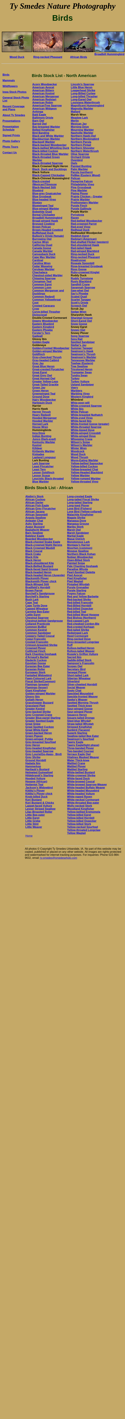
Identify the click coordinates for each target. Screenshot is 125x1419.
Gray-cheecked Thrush (46, 357)
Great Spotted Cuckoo (39, 727)
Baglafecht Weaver (37, 529)
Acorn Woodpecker (44, 84)
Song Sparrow (80, 336)
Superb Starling (77, 733)
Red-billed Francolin (80, 602)
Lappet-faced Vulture (38, 805)
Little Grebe (32, 821)
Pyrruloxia (77, 214)
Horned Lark (40, 424)
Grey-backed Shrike (38, 711)
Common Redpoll (43, 296)
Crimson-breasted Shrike (41, 645)
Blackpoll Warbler (43, 142)
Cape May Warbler (44, 257)
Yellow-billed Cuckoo (84, 466)
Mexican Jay (79, 123)
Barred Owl (39, 123)
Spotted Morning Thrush (82, 702)
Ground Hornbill (35, 760)
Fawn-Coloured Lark (38, 678)
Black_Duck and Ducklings (49, 169)
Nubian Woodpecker (80, 557)
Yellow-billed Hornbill (80, 817)
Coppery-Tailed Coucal (39, 636)
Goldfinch (38, 354)
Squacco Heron (77, 714)
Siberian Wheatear (79, 678)
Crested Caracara (43, 305)
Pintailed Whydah (78, 584)
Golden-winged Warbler (47, 351)
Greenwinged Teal (43, 393)
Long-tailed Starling (79, 502)
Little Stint (31, 824)
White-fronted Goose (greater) (90, 424)
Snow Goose (79, 323)
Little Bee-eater (35, 814)
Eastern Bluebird (43, 323)
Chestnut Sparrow (37, 617)
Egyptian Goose (35, 663)
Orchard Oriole (80, 157)
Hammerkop (33, 766)
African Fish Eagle (37, 505)
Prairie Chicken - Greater (86, 196)
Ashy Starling (34, 523)
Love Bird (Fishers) (79, 508)
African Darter (34, 502)
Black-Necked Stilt (44, 187)
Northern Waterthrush (85, 151)
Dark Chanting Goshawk (40, 654)
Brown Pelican (41, 226)
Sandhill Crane (80, 284)
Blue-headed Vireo (44, 199)
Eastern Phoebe (42, 330)
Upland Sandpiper (82, 384)
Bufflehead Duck (43, 233)
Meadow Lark (79, 117)
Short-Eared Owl (81, 320)
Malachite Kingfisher (80, 514)
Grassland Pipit (35, 705)
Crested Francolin (36, 642)
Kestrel (36, 445)
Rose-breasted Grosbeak (87, 266)
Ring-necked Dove (79, 639)
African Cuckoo (35, 499)
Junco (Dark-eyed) (44, 439)
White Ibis (77, 408)
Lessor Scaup (41, 475)
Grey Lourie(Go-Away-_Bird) (43, 754)
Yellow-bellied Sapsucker (87, 463)
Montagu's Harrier (78, 545)
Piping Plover (79, 193)
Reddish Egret (80, 236)
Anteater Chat (34, 520)
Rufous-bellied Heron (80, 648)
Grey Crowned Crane (38, 714)
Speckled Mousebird (80, 693)
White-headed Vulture (81, 793)
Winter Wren (79, 448)
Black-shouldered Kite (39, 563)
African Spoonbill (36, 514)
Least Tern (39, 469)
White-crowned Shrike (81, 775)
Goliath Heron (34, 699)
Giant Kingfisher (35, 690)
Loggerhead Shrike (83, 90)
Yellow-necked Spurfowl (82, 827)
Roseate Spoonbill (82, 263)
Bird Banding (40, 132)
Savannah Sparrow (83, 287)
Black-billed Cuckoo (45, 151)
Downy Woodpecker (45, 320)
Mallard (75, 111)
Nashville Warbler (82, 132)
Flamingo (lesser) (36, 687)
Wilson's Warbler (81, 445)
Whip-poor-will (80, 402)
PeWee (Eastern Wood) (85, 175)
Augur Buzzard (34, 526)
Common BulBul (35, 626)
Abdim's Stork (34, 496)
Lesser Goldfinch (43, 472)
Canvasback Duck (43, 254)
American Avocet (43, 87)
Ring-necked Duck (82, 254)
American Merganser (45, 96)
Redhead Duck (80, 229)
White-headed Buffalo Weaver (86, 787)
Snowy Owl (78, 330)
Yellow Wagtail (76, 833)
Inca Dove (38, 433)
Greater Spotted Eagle (39, 720)
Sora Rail (76, 339)
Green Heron (40, 390)
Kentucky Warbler (43, 442)
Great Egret (39, 372)
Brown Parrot (33, 590)
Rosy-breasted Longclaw (83, 642)
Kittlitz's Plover (35, 790)
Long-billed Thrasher (84, 96)
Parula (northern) (82, 172)
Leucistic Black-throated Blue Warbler (48, 480)
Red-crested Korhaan (80, 626)
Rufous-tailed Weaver (81, 651)
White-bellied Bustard (81, 772)
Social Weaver (76, 687)
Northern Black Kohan (81, 554)
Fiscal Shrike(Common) (40, 681)
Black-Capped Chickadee (48, 175)
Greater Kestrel (35, 708)
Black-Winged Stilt (37, 584)
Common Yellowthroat (46, 299)
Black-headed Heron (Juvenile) (45, 575)
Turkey (75, 378)
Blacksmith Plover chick (40, 581)
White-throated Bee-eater (83, 802)
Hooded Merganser (44, 418)
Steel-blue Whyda (78, 720)
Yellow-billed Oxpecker (81, 821)
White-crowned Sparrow (86, 405)
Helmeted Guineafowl (39, 772)
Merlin (75, 120)
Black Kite (31, 557)
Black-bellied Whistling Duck (50, 148)
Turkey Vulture (80, 381)
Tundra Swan (79, 375)
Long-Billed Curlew (83, 93)
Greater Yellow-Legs (45, 381)
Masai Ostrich (76, 538)
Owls (74, 163)
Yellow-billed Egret (79, 814)
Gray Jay (38, 363)
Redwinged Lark (77, 632)
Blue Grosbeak (41, 196)
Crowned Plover (35, 648)
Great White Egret (36, 730)
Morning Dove (80, 126)
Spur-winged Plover (79, 711)
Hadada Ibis (32, 763)
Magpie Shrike (76, 517)
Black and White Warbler (48, 135)
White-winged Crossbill (86, 433)
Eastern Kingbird (43, 327)
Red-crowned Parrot (84, 223)
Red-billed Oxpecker (80, 608)
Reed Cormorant (77, 636)
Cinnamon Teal (42, 281)
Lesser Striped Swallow (40, 808)
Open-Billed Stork (78, 560)
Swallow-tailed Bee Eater (83, 736)
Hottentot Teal (34, 784)
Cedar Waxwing (42, 266)
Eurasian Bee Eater (37, 666)
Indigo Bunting (41, 436)
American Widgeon (44, 108)
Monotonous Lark (78, 542)
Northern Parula (81, 142)
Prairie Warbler (80, 199)
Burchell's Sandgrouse (40, 593)
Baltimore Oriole (42, 117)
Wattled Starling (77, 769)
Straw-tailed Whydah (80, 723)
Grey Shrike (32, 757)
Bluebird (37, 190)
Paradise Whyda (77, 569)
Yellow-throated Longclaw (83, 830)
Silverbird (73, 681)
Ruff (69, 645)
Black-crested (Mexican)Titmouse (44, 183)
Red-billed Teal (76, 611)
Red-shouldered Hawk (85, 245)
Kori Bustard (33, 799)
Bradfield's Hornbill (37, 587)
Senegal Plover (76, 672)
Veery (74, 387)
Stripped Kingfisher (79, 727)
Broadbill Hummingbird (109, 54)
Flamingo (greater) (37, 684)
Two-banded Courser (80, 751)
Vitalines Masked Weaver (83, 757)
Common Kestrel (36, 629)
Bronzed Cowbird (43, 223)
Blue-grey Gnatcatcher (46, 193)
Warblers (76, 390)
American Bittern (43, 90)
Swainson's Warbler (83, 357)
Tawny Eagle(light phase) (83, 745)
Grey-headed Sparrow (39, 751)
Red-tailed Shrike (78, 629)
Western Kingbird (82, 396)
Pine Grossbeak (81, 187)
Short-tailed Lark (77, 675)
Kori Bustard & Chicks (39, 802)
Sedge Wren (78, 311)
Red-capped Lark (78, 620)
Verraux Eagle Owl (79, 754)
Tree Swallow (79, 366)
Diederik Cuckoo (35, 660)
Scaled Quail (79, 296)
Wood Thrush (79, 457)
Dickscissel (39, 314)
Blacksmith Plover (37, 578)
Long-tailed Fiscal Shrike (83, 499)
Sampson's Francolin (80, 663)
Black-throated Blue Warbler (50, 154)
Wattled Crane (76, 763)
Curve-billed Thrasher (46, 311)
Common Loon (41, 287)
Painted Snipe (76, 563)
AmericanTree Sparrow (47, 105)
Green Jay (38, 387)
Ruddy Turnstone (82, 278)
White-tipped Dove (82, 430)
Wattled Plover (76, 766)
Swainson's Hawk (82, 351)
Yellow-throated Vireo (84, 481)
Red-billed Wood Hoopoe (83, 614)
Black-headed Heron (38, 572)
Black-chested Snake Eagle (42, 542)
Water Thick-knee (78, 760)
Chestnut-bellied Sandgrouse (44, 620)
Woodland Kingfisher (80, 808)
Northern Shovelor (82, 148)
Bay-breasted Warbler (46, 126)
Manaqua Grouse (78, 523)
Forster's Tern (41, 333)
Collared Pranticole (37, 623)
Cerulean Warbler (43, 269)
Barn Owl (38, 120)
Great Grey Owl (42, 375)
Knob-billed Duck (36, 796)
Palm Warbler (79, 169)
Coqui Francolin (35, 639)
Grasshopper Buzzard (39, 702)
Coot (35, 302)
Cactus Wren (40, 242)
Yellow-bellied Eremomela (83, 811)
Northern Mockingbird (85, 138)
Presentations (11, 120)
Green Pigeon (34, 736)
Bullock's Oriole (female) (48, 236)
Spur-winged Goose (79, 708)
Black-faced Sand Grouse (41, 569)
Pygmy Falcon (76, 593)
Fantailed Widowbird (38, 675)
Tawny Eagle (75, 742)
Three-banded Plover (80, 748)
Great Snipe (32, 723)
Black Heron (33, 560)
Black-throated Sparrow (47, 163)
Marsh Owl (74, 529)
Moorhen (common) (79, 548)
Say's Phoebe (79, 293)
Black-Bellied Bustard (39, 566)
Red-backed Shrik (78, 599)
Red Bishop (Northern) (81, 617)
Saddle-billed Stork (79, 660)
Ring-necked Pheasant (47, 57)
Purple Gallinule (81, 208)
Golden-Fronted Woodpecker (50, 348)
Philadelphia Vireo (82, 184)
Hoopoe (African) (36, 781)
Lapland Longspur (44, 457)
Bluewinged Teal (42, 205)
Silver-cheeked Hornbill (82, 684)
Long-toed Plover (78, 505)
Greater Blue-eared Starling (42, 717)
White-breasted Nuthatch (87, 414)
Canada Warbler (42, 251)
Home (29, 835)
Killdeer (37, 448)
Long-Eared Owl (81, 99)
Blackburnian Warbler (46, 138)
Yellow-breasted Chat (84, 469)
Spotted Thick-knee (79, 705)
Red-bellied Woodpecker (86, 220)
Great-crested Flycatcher (48, 369)
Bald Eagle (39, 114)
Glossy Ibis (32, 696)
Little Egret (32, 817)
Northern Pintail (81, 145)
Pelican (75, 178)
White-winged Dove (83, 436)
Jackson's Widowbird (39, 787)
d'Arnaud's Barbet (36, 657)
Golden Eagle (41, 342)
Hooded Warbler (42, 421)
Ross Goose (78, 269)
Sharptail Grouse (81, 317)
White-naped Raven (79, 796)
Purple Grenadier (78, 587)
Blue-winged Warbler (45, 208)
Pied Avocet (74, 575)
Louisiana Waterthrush (85, 102)
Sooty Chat (74, 690)
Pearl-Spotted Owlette (81, 572)
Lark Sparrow (41, 463)
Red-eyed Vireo (80, 226)
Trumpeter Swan (81, 372)
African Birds (78, 57)
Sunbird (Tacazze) (78, 730)
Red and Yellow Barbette (82, 596)
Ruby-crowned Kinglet (85, 272)
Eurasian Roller (35, 669)
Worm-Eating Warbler (84, 460)
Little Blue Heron (81, 87)
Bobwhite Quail (42, 211)
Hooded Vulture (35, 778)
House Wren (40, 427)
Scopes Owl (74, 666)
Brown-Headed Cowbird (47, 229)
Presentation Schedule (11, 128)
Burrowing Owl (42, 239)
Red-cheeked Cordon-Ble (83, 623)
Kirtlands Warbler (43, 451)
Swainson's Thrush (83, 354)
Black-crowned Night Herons (43, 545)
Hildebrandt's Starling (39, 775)
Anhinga (37, 111)
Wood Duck (17, 57)
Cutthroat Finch (35, 651)
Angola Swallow (35, 517)
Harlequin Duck (42, 402)
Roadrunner (78, 260)
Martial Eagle (75, 535)
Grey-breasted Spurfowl (40, 742)
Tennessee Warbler (83, 360)
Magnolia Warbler (82, 108)
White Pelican (79, 411)
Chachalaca (39, 272)
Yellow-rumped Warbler (86, 478)
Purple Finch (79, 205)
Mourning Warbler (82, 129)
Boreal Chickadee (43, 214)
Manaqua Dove (76, 520)
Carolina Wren (41, 263)
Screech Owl (79, 305)
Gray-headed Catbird (45, 360)
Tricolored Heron (81, 369)
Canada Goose (41, 248)
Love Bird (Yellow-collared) (84, 511)
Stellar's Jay (78, 345)
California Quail (42, 245)
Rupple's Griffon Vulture (82, 654)
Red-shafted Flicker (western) (89, 242)
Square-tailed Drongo (81, 717)
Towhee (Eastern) (82, 363)
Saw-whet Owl (80, 290)
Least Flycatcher (43, 466)
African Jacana (34, 511)
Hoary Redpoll (41, 414)
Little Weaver (33, 827)
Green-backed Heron (38, 733)
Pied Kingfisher (77, 578)
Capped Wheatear (36, 608)
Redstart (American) (84, 239)
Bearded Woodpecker (39, 538)
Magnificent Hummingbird (87, 105)
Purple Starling (76, 590)
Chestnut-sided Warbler (47, 275)
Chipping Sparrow (44, 278)
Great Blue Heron (43, 366)
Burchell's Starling (37, 596)
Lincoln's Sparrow (82, 84)
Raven (75, 217)
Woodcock (77, 451)
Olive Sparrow (80, 154)
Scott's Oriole (79, 302)
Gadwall (37, 336)
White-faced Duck (78, 778)
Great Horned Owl (43, 378)
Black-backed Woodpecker (49, 145)
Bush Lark (31, 599)
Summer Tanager (82, 348)
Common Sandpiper (38, 632)
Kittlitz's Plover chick (38, 793)
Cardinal (37, 260)
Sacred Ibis (74, 657)
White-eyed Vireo (82, 418)
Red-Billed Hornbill (79, 605)
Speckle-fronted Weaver (82, 696)
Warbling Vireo (80, 393)
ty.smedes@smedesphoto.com (58, 857)
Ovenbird (77, 160)
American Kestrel (43, 93)
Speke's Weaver (77, 699)
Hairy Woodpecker (44, 399)
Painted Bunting (81, 166)
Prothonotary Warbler (84, 202)
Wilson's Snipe (80, 442)
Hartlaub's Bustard (37, 769)
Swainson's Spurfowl (80, 739)
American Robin (42, 102)
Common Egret (42, 284)
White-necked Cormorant (83, 799)
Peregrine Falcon (82, 181)
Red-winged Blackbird (85, 251)
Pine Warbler (79, 190)
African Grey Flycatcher (40, 508)
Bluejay (37, 202)
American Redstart (44, 99)
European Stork (35, 672)
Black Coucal (33, 551)
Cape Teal (31, 602)
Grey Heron (32, 745)
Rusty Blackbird (81, 281)
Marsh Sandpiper (78, 532)
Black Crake (33, 554)
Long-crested (76, 496)
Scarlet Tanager (81, 299)
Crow (35, 308)
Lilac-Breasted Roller (38, 811)
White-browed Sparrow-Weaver (87, 784)
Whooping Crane (81, 439)
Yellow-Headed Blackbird (87, 472)
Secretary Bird (76, 669)
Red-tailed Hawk (81, 248)
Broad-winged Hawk (45, 220)
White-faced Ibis (81, 421)
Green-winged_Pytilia (39, 739)
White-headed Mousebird (83, 790)
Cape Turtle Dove (36, 605)
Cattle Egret (32, 614)
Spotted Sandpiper (83, 342)
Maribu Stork (75, 526)
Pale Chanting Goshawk (82, 566)
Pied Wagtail (75, 581)
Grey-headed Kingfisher (40, 748)
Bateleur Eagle (34, 535)
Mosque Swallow (78, 551)
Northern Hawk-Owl (83, 135)
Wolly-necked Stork (79, 805)
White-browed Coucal (81, 781)
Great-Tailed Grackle (45, 384)
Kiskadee (38, 454)
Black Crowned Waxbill (40, 548)
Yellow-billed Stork (79, 824)
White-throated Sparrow (86, 427)
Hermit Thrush (41, 411)
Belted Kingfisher (43, 129)
